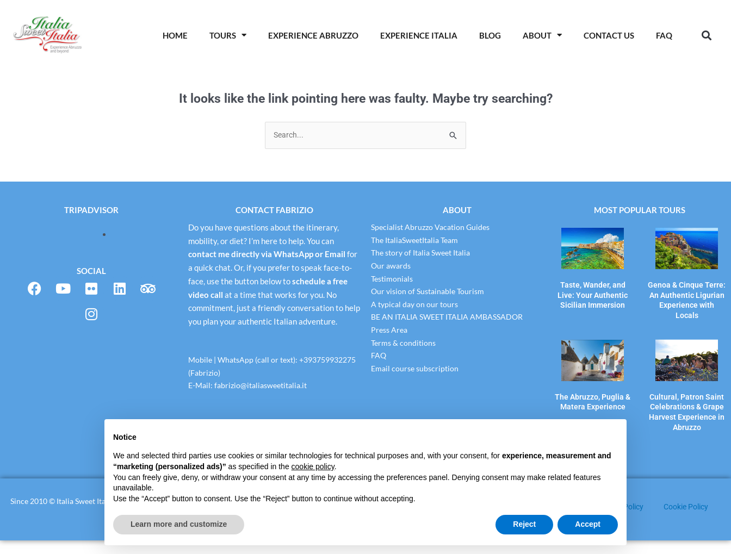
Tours (227, 35)
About (542, 35)
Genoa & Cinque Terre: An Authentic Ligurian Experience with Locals (687, 293)
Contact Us (609, 35)
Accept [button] (587, 524)
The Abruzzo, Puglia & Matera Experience (592, 385)
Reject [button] (524, 524)
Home (175, 35)
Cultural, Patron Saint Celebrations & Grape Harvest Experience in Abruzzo (686, 393)
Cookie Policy (689, 520)
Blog (490, 35)
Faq (664, 35)
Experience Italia (418, 35)
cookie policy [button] (313, 466)
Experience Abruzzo (313, 35)
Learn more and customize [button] (179, 524)
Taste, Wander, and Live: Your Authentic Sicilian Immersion (592, 293)
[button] (707, 35)
